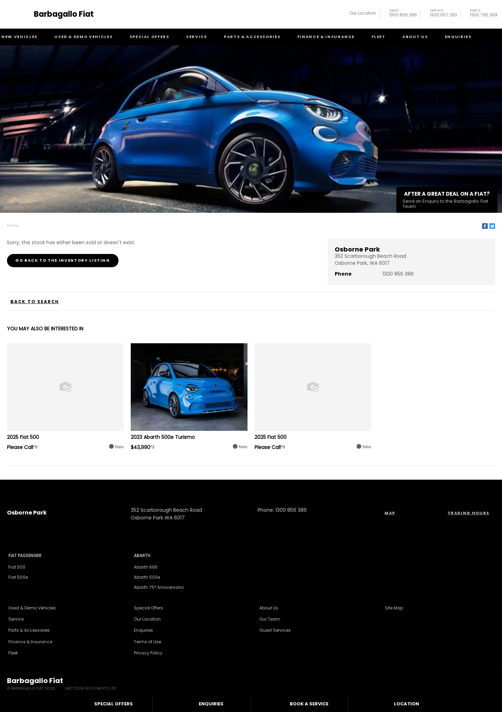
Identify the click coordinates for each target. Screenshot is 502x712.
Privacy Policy (148, 653)
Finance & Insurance (326, 36)
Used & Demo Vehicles (83, 36)
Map (390, 513)
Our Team (269, 619)
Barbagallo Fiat (64, 14)
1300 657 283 (443, 14)
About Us (415, 36)
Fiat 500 (16, 567)
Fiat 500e (18, 577)
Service (196, 36)
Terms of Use (147, 642)
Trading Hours (468, 513)
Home (12, 225)
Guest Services (275, 630)
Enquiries (458, 36)
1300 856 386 (403, 14)
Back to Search (34, 301)
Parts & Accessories (252, 36)
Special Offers (149, 36)
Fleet (379, 36)
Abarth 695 (146, 567)
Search (491, 36)
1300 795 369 (483, 14)
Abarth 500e (147, 577)
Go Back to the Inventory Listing (62, 260)
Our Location (362, 13)
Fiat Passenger (24, 556)
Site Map (394, 608)
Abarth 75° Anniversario (159, 587)
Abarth (142, 556)
